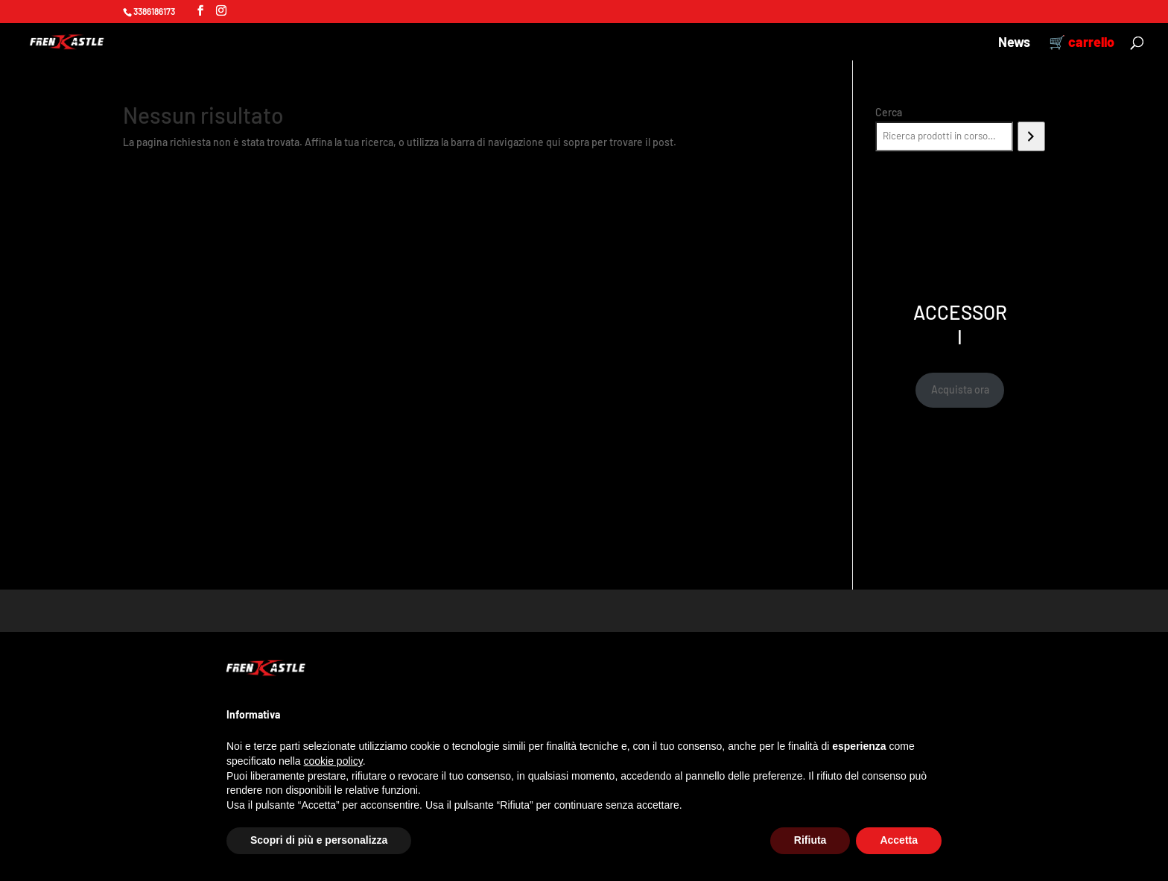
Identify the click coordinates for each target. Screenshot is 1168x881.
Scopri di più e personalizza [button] (318, 840)
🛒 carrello (1081, 43)
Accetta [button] (899, 840)
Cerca (888, 112)
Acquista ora (960, 389)
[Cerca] (1031, 136)
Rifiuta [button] (810, 840)
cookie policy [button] (333, 761)
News (1014, 43)
